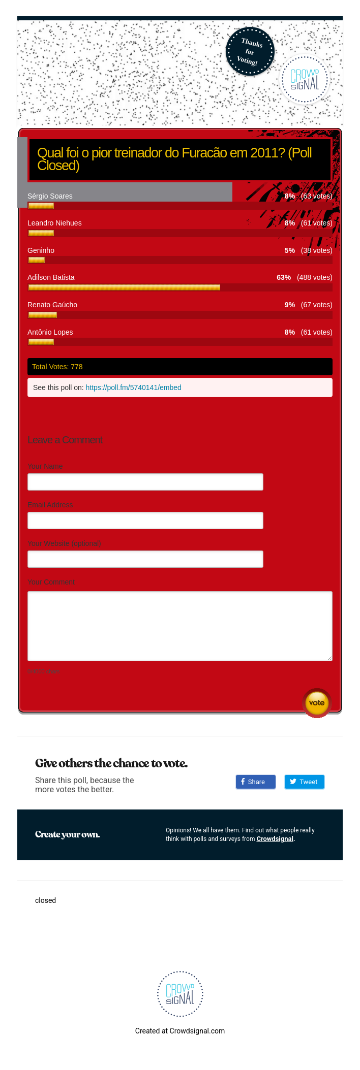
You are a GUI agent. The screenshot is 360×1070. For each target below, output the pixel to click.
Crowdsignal (274, 838)
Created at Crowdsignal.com (180, 1031)
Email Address (50, 505)
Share (253, 782)
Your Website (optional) (64, 543)
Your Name (45, 466)
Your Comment (51, 582)
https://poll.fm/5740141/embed (134, 387)
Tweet (303, 782)
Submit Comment (317, 703)
